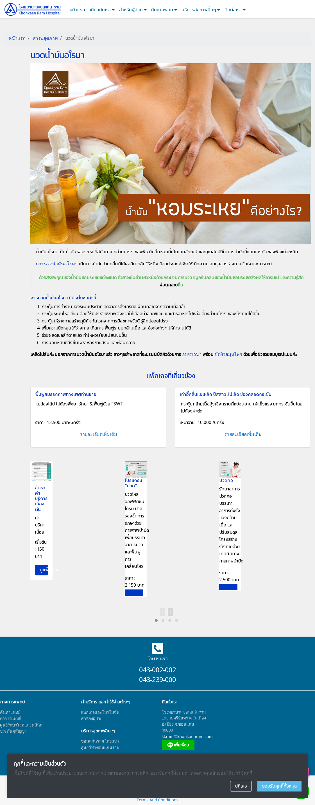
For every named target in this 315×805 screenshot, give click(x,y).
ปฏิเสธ (241, 786)
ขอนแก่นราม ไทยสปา (100, 741)
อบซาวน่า (191, 354)
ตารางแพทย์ (10, 718)
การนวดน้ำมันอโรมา (57, 264)
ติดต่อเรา (234, 10)
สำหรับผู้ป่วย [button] (131, 10)
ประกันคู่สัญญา (13, 731)
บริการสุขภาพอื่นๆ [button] (199, 10)
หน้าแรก (77, 10)
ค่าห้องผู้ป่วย (91, 718)
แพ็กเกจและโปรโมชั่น (100, 712)
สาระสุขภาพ (45, 38)
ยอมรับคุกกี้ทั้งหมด (279, 786)
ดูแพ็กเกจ (44, 570)
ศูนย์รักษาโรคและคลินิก (21, 725)
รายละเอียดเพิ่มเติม (98, 434)
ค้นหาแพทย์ (162, 10)
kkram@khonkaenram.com (187, 736)
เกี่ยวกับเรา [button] (101, 10)
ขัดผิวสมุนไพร (228, 354)
